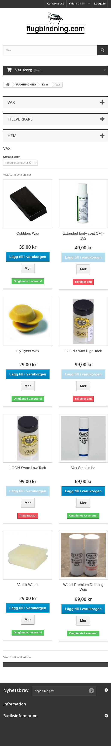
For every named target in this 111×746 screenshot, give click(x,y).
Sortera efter (11, 156)
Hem (12, 135)
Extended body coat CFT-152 (83, 235)
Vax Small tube (83, 468)
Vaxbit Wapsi (27, 585)
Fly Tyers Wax (27, 351)
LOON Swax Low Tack (28, 468)
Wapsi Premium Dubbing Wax (83, 587)
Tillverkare (20, 119)
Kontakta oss (55, 3)
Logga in (100, 3)
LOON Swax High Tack (83, 351)
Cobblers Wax (27, 233)
